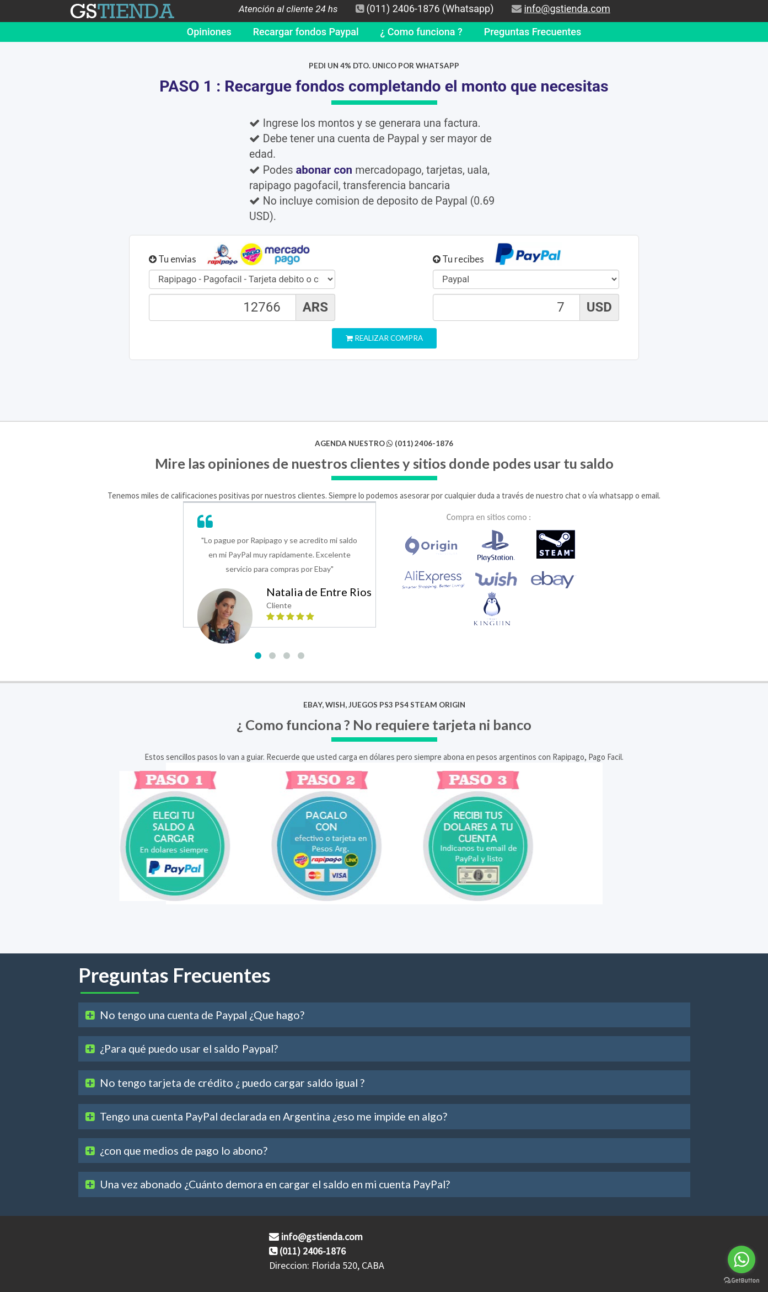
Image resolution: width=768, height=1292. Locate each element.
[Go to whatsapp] (741, 1259)
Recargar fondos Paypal (306, 31)
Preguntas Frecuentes (532, 31)
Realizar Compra (384, 338)
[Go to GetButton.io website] (741, 1280)
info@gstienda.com (567, 8)
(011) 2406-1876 (402, 8)
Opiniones (209, 31)
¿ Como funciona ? (421, 31)
